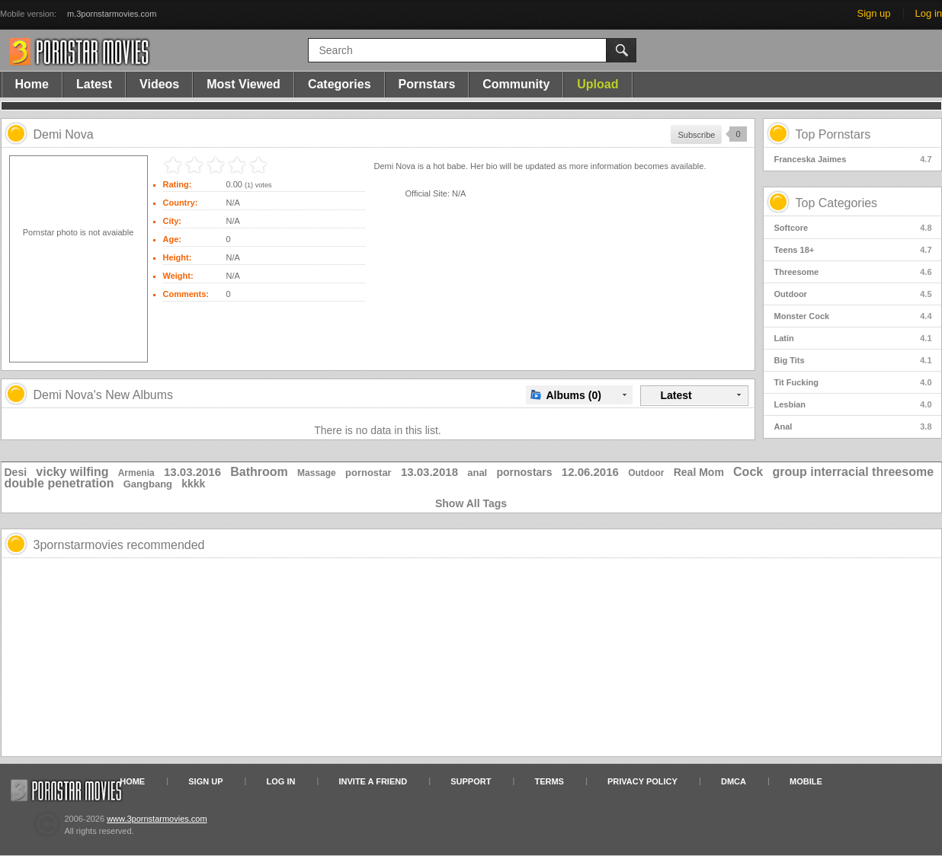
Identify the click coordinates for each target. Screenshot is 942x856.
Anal (853, 426)
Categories (339, 84)
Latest (94, 84)
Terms (549, 781)
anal (477, 472)
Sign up (873, 13)
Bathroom (259, 471)
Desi (16, 472)
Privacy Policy (642, 781)
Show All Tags (471, 503)
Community (516, 84)
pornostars (524, 472)
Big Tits (853, 360)
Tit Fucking (853, 382)
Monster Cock (853, 316)
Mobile (806, 781)
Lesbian (853, 404)
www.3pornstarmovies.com (157, 818)
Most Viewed (243, 84)
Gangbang (147, 484)
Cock (748, 471)
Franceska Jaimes (853, 159)
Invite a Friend (373, 781)
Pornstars (427, 84)
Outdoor (853, 294)
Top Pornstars (833, 134)
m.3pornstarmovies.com (111, 13)
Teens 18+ (853, 249)
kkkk (193, 484)
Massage (316, 473)
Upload (597, 84)
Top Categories (837, 202)
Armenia (136, 473)
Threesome (853, 272)
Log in (928, 13)
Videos (159, 84)
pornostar (368, 472)
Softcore (853, 227)
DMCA (733, 781)
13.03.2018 (429, 471)
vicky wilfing (72, 471)
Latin (853, 338)
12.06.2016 (590, 471)
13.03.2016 (192, 471)
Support (470, 781)
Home (32, 84)
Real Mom (699, 472)
